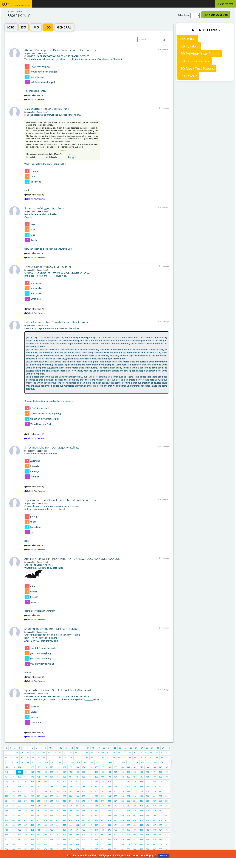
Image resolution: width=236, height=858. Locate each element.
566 (19, 849)
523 (77, 839)
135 (90, 767)
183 (64, 777)
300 (147, 796)
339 (64, 805)
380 (160, 810)
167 (128, 772)
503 (115, 834)
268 (109, 791)
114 (123, 762)
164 (109, 772)
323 (128, 801)
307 (26, 801)
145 (154, 767)
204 (32, 781)
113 (116, 762)
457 (154, 825)
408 (6, 820)
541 (26, 844)
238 (83, 786)
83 (108, 757)
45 (71, 752)
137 (102, 767)
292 (96, 796)
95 (6, 762)
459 (167, 825)
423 (102, 820)
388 (45, 815)
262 (70, 791)
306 (19, 801)
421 (90, 820)
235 (64, 786)
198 (160, 777)
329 (167, 801)
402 (135, 815)
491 (38, 834)
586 (147, 849)
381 (167, 810)
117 (142, 762)
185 (77, 777)
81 (97, 757)
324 (135, 801)
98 (22, 762)
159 (77, 772)
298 (135, 796)
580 (109, 849)
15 (77, 748)
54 (119, 752)
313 (64, 801)
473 (90, 830)
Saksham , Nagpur (67, 628)
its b (96, 523)
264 (83, 791)
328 (160, 801)
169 (141, 772)
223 (154, 781)
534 (147, 839)
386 (32, 815)
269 (115, 791)
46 (76, 752)
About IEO (187, 38)
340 (70, 805)
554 (109, 844)
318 (96, 801)
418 (70, 820)
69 (33, 757)
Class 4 (45, 451)
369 (90, 810)
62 (162, 752)
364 (58, 810)
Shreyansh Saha (34, 447)
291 (90, 796)
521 (64, 839)
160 (83, 772)
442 (58, 825)
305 (13, 801)
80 (92, 757)
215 (102, 781)
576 (83, 849)
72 (49, 757)
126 (32, 767)
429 (141, 820)
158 (70, 772)
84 (114, 757)
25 (131, 748)
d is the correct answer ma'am (96, 587)
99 (28, 762)
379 (154, 810)
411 (26, 820)
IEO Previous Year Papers (199, 53)
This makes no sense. (96, 73)
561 (154, 844)
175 (13, 777)
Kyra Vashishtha (34, 690)
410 (19, 820)
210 (70, 781)
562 (160, 844)
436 (19, 825)
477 (115, 830)
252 (6, 791)
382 (6, 815)
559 (141, 844)
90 (146, 757)
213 (90, 781)
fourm (96, 653)
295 (115, 796)
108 (84, 762)
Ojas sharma (32, 108)
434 (6, 825)
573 (64, 849)
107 (78, 762)
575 (77, 849)
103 (52, 762)
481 (141, 830)
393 (77, 815)
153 (38, 772)
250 (160, 786)
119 (155, 762)
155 (51, 772)
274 (147, 791)
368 (83, 810)
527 (102, 839)
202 (19, 781)
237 (77, 786)
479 (128, 830)
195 (141, 777)
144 (147, 767)
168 (135, 772)
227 (13, 786)
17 (88, 748)
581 (115, 849)
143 (141, 767)
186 (83, 777)
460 (6, 830)
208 (58, 781)
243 (115, 786)
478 (122, 830)
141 (128, 767)
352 (147, 805)
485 (167, 830)
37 (28, 752)
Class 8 (45, 211)
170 (147, 772)
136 (96, 767)
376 (135, 810)
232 (45, 786)
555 (115, 844)
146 (160, 767)
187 (90, 777)
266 (96, 791)
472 (83, 830)
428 (135, 820)
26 (136, 748)
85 (119, 757)
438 (32, 825)
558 (135, 844)
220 (135, 781)
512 (6, 839)
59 (146, 752)
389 (51, 815)
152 (32, 772)
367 (77, 810)
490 (32, 834)
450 (109, 825)
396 (96, 815)
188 (96, 777)
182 (58, 777)
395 (90, 815)
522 (70, 839)
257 (38, 791)
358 (19, 810)
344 (96, 805)
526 (96, 839)
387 (38, 815)
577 (90, 849)
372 (109, 810)
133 (77, 767)
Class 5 (45, 325)
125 (26, 767)
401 (128, 815)
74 (60, 757)
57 (135, 752)
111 (104, 762)
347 (115, 805)
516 (32, 839)
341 (77, 805)
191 (115, 777)
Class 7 (45, 53)
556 (122, 844)
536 (160, 839)
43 (60, 752)
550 (83, 844)
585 (141, 849)
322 (122, 801)
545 (51, 844)
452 (122, 825)
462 (19, 830)
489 (26, 834)
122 (6, 767)
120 (161, 762)
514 (19, 839)
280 (19, 796)
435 (13, 825)
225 (167, 781)
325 (141, 801)
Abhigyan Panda (34, 558)
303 (167, 796)
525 (90, 839)
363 (51, 810)
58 (141, 752)
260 (58, 791)
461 (13, 830)
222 (147, 781)
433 (167, 820)
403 (141, 815)
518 (45, 839)
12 (61, 748)
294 (109, 796)
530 (122, 839)
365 (64, 810)
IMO (36, 27)
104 (59, 762)
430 (147, 820)
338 (58, 805)
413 (38, 820)
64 (6, 757)
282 (32, 796)
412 (32, 820)
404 (147, 815)
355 (167, 805)
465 (38, 830)
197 (154, 777)
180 (45, 777)
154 (45, 772)
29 (152, 748)
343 (90, 805)
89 (141, 757)
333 (26, 805)
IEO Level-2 (188, 76)
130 (58, 767)
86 (124, 757)
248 (147, 786)
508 (147, 834)
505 (128, 834)
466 (45, 830)
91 (151, 757)
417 (64, 820)
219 (128, 781)
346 (109, 805)
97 (17, 762)
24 (125, 748)
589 (167, 849)
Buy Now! (163, 855)
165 (115, 772)
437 (26, 825)
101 (40, 762)
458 (160, 825)
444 (70, 825)
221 (141, 781)
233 (51, 786)
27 (142, 748)
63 (167, 752)
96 (12, 762)
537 (167, 839)
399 (115, 815)
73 (55, 757)
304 (6, 801)
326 (147, 801)
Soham (29, 208)
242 (109, 786)
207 (51, 781)
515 (26, 839)
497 (77, 834)
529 (115, 839)
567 (26, 849)
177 (26, 777)
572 (58, 849)
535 (154, 839)
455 (141, 825)
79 (87, 757)
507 (141, 834)
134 (83, 767)
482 (147, 830)
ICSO (11, 27)
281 (26, 796)
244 (122, 786)
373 (115, 810)
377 (141, 810)
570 (45, 849)
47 (81, 752)
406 (160, 815)
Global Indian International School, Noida (73, 500)
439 (38, 825)
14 (72, 748)
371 (102, 810)
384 (19, 815)
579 (102, 849)
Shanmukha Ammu (36, 628)
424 (109, 820)
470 (70, 830)
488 (19, 834)
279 (13, 796)
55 (124, 752)
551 (90, 844)
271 (128, 791)
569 (38, 849)
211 (77, 781)
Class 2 (45, 562)
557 (128, 844)
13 (66, 748)
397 (102, 815)
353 (154, 805)
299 (141, 796)
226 (6, 786)
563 (167, 844)
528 (109, 839)
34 (12, 752)
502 (109, 834)
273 (141, 791)
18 (93, 748)
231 (38, 786)
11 (56, 748)
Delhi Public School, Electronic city (74, 50)
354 (160, 805)
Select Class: (184, 15)
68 (28, 757)
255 (26, 791)
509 (154, 834)
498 (83, 834)
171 (154, 772)
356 (6, 810)
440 (45, 825)
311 (51, 801)
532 (135, 839)
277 (167, 791)
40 (44, 752)
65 (12, 757)
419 (77, 820)
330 (6, 805)
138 (109, 767)
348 (122, 805)
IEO (48, 27)
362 (45, 810)
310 (45, 801)
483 (154, 830)
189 (102, 777)
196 (147, 777)
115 (129, 762)
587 (154, 849)
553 (102, 844)
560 (147, 844)
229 (26, 786)
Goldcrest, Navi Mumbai (73, 322)
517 (38, 839)
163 (102, 772)
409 (13, 820)
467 (51, 830)
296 (122, 796)
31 (163, 748)
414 (45, 820)
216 (109, 781)
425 (115, 820)
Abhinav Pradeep (35, 50)
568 (32, 849)
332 (19, 805)
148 (6, 772)
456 (147, 825)
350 (135, 805)
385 (26, 815)
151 (26, 772)
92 (157, 757)
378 (147, 810)
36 (22, 752)
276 (160, 791)
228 (19, 786)
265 (90, 791)
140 (122, 767)
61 (157, 752)
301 (154, 796)
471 (77, 830)
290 (83, 796)
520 (58, 839)
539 (13, 844)
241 (102, 786)
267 (102, 791)
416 (58, 820)
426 (122, 820)
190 (109, 777)
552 (96, 844)
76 (71, 757)
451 (115, 825)
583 (128, 849)
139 (115, 767)
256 (32, 791)
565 (13, 849)
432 (160, 820)
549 (77, 844)
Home (11, 11)
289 (77, 796)
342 (83, 805)
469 (64, 830)
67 (22, 757)
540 (19, 844)
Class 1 (45, 112)
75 (65, 757)
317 (90, 801)
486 (6, 834)
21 (109, 748)
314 (70, 801)
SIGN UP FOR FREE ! (225, 4)
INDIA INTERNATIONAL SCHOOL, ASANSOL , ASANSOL (86, 558)
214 (96, 781)
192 (122, 777)
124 (19, 767)
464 (32, 830)
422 (96, 820)
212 (83, 781)
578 (96, 849)
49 (92, 752)
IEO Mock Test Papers (196, 68)
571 (51, 849)
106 (72, 762)
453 (128, 825)
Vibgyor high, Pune (52, 208)
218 (122, 781)
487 (13, 834)
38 (33, 752)
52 (108, 752)
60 (151, 752)
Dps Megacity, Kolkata (65, 447)
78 (81, 757)
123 (13, 767)
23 (120, 748)
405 (154, 815)
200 (6, 781)
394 (83, 815)
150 (19, 772)
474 (96, 830)
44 (65, 752)
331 (13, 805)
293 (102, 796)
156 (58, 772)
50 (97, 752)
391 (64, 815)
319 (102, 801)
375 (128, 810)
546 (58, 844)
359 (26, 810)
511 (167, 834)
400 (122, 815)
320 (109, 801)
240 (96, 786)
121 (168, 762)
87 (130, 757)
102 (46, 762)
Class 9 (45, 270)
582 (122, 849)
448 (96, 825)
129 (51, 767)
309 (38, 801)
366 (70, 810)
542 (32, 844)
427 (128, 820)
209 (64, 781)
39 (38, 752)
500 (96, 834)
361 (38, 810)
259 (51, 791)
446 (83, 825)
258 (45, 791)
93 (162, 757)
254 (19, 791)
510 (160, 834)
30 (158, 748)
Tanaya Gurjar (33, 267)
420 (83, 820)
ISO (23, 27)
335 (38, 805)
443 (64, 825)
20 (104, 748)
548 (70, 844)
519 (51, 839)
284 (45, 796)
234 (58, 786)
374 (122, 810)
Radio (96, 152)
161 (90, 772)
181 (51, 777)
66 (17, 757)
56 (130, 752)
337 (51, 805)
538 (6, 844)
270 (122, 791)
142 (135, 767)
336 (45, 805)
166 (122, 772)
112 (110, 762)
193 (128, 777)
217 (115, 781)
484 (160, 830)
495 (64, 834)
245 (128, 786)
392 (70, 815)
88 (135, 757)
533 (141, 839)
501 (102, 834)
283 (38, 796)
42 (55, 752)
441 (51, 825)
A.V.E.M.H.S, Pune (60, 267)
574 (70, 849)
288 (70, 796)
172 (160, 772)
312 (58, 801)
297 (128, 796)
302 (160, 796)
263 (77, 791)
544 (45, 844)
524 (83, 839)
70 (38, 757)
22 (115, 748)
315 (77, 801)
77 (76, 757)
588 (160, 849)
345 (102, 805)
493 (51, 834)
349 (128, 805)
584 (135, 849)
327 (154, 801)
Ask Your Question (216, 14)
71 (44, 757)
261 (64, 791)
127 (38, 767)
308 (32, 801)
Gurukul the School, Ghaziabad (71, 690)
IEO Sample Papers (194, 61)
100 (33, 762)
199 (167, 777)
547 (64, 844)
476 (109, 830)
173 (167, 772)
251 (167, 786)
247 (141, 786)
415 (51, 820)
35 (17, 752)
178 (32, 777)
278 (6, 796)
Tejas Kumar (32, 500)
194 (135, 777)
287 (64, 796)
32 (169, 748)
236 (70, 786)
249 (154, 786)
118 (149, 762)
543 (38, 844)
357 (13, 810)
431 (154, 820)
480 (135, 830)
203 (26, 781)
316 (83, 801)
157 (64, 772)
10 (50, 748)
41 (49, 752)
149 (13, 772)
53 (114, 752)
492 (45, 834)
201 (13, 781)
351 (141, 805)
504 (122, 834)
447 (90, 825)
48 (87, 752)
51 (103, 752)
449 (102, 825)
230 (32, 786)
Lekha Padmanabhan (37, 322)
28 (147, 748)
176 (19, 777)
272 (135, 791)
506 (135, 834)
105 (65, 762)
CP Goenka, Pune (58, 108)
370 (96, 810)
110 (97, 762)
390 (58, 815)
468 (58, 830)
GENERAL (64, 27)
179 (38, 777)
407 (167, 815)
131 (64, 767)
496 (70, 834)
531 (128, 839)
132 (70, 767)
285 (51, 796)
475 (102, 830)
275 (154, 791)
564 (6, 849)
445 (77, 825)
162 (96, 772)
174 (6, 777)
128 (45, 767)
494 (58, 834)
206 (45, 781)
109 (91, 762)
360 (32, 810)
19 (99, 748)
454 (135, 825)
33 (6, 752)
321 (115, 801)
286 (58, 796)
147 (167, 767)
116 (136, 762)
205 (38, 781)
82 (103, 757)
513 (13, 839)
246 (135, 786)
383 (13, 815)
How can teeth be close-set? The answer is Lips (96, 231)
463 (26, 830)
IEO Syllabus (189, 46)
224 (160, 781)
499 (90, 834)
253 (13, 791)
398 (109, 815)
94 (167, 757)
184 (70, 777)
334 (32, 805)
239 (90, 786)
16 (82, 748)
